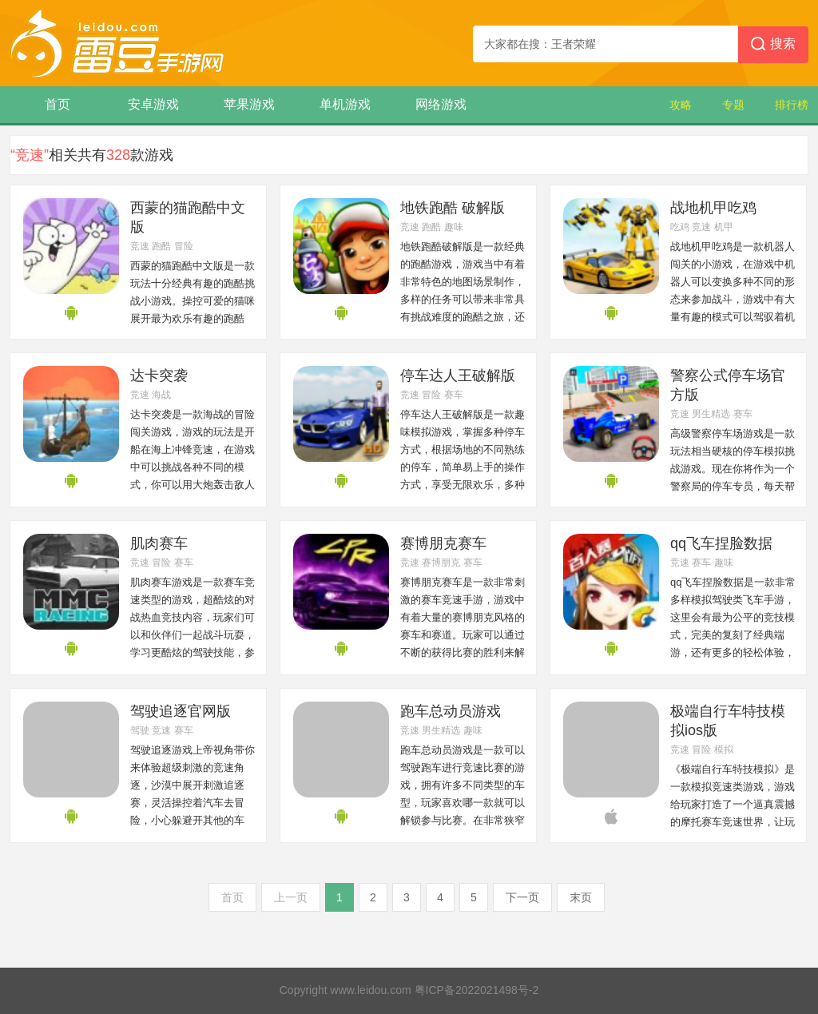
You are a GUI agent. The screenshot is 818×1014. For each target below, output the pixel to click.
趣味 (453, 227)
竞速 (139, 246)
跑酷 (161, 246)
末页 (581, 897)
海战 (161, 394)
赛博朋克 (441, 562)
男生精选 (711, 414)
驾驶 (139, 730)
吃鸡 (679, 227)
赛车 (453, 394)
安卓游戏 (153, 104)
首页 (57, 104)
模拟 (723, 749)
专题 (733, 104)
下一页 (522, 897)
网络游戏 (441, 104)
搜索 (773, 45)
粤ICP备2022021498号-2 (477, 990)
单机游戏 (345, 104)
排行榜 (791, 104)
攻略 (680, 104)
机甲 (723, 227)
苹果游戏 (249, 104)
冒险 (183, 246)
